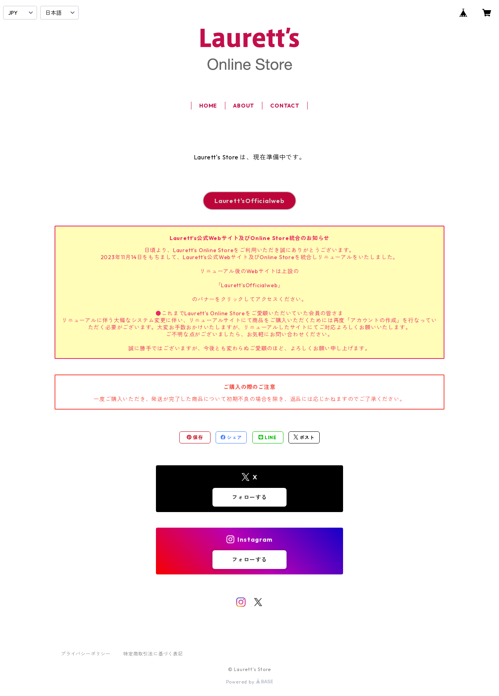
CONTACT (284, 105)
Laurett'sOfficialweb (249, 201)
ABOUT (243, 105)
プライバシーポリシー (86, 654)
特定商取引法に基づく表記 (153, 654)
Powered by (249, 682)
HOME (208, 105)
